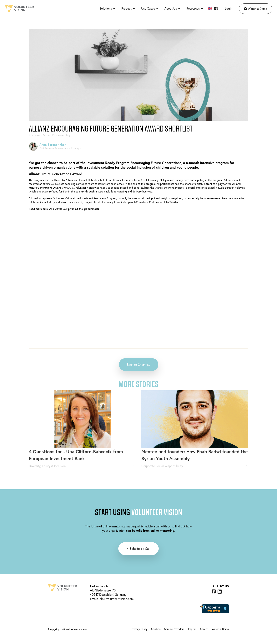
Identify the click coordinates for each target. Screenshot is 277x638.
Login (228, 8)
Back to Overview (138, 364)
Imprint (192, 629)
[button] (107, 8)
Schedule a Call (138, 548)
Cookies (155, 629)
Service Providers (174, 629)
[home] (19, 8)
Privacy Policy (139, 629)
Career (204, 629)
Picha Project (176, 187)
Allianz (70, 180)
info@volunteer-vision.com (115, 599)
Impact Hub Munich (90, 180)
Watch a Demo (255, 9)
